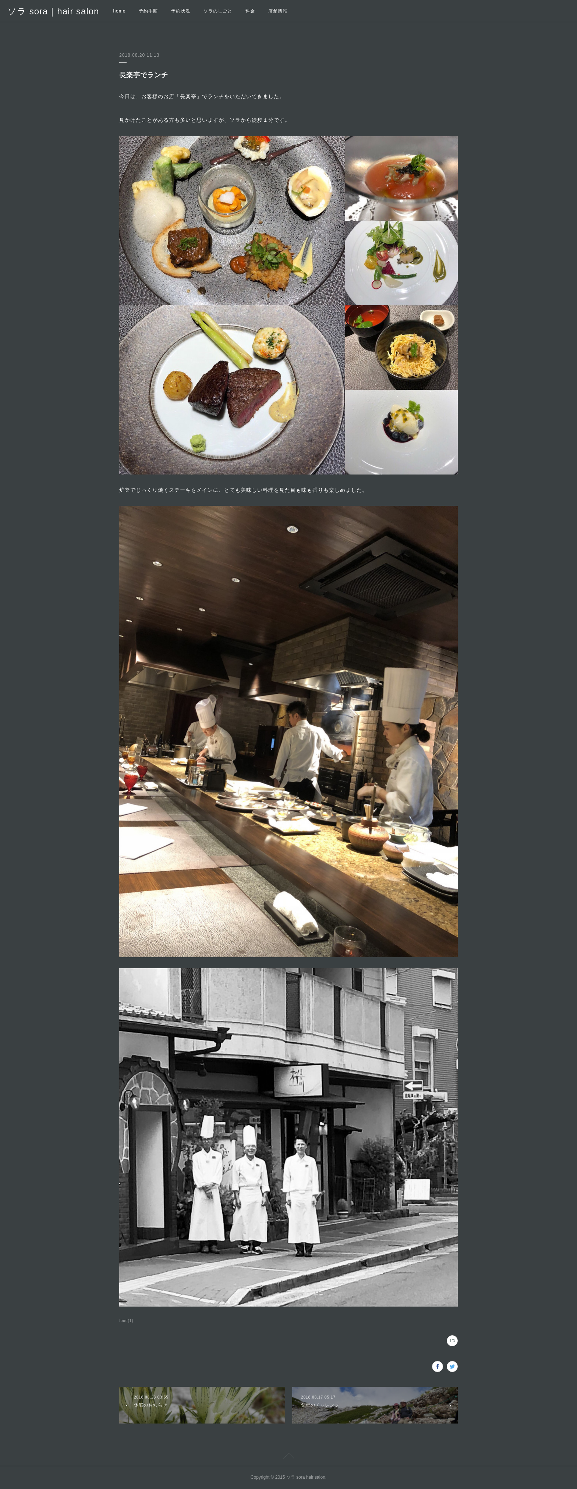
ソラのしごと (217, 11)
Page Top (288, 1457)
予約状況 (180, 11)
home (119, 11)
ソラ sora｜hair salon (53, 11)
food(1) (126, 1321)
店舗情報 (277, 11)
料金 (250, 11)
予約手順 (148, 11)
